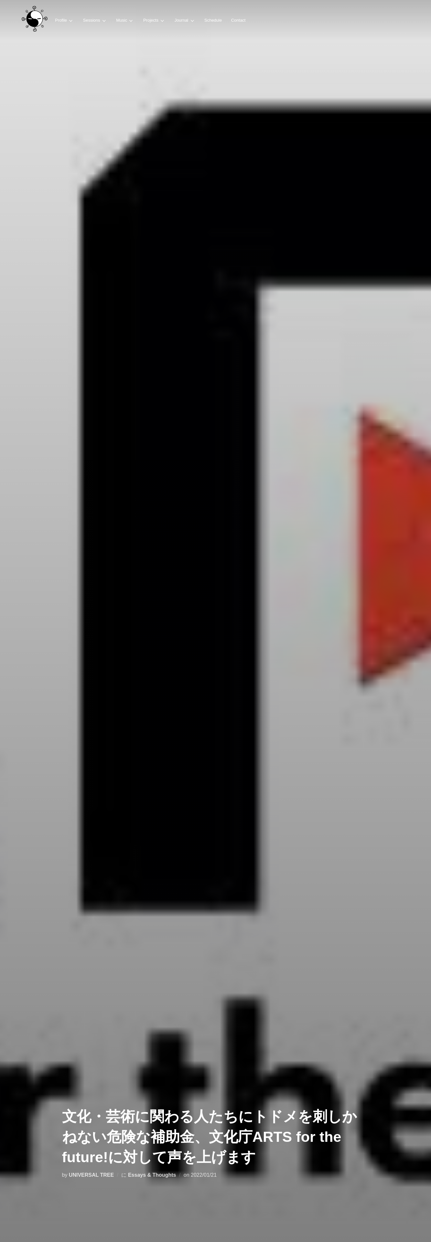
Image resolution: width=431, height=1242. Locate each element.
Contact (237, 20)
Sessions (95, 21)
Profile (64, 21)
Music (125, 21)
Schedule (212, 20)
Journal (184, 21)
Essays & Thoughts (152, 1175)
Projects (154, 21)
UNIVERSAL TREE (91, 1175)
